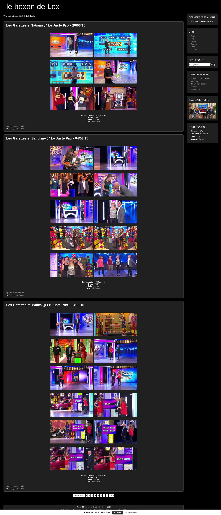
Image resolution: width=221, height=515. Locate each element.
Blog (192, 39)
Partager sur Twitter (16, 129)
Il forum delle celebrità (199, 84)
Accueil (193, 36)
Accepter (118, 512)
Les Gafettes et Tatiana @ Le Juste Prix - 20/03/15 (45, 25)
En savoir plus (131, 512)
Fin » (112, 495)
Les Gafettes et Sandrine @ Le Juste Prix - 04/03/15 (47, 138)
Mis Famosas (196, 81)
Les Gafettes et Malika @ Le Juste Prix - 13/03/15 (45, 305)
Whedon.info (195, 89)
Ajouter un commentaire (15, 126)
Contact (194, 49)
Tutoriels (194, 44)
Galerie (193, 41)
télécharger (96, 121)
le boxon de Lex (32, 6)
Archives (194, 87)
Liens (193, 47)
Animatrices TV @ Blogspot (201, 79)
